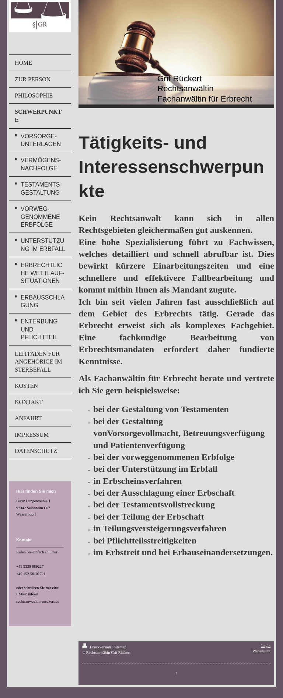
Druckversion (97, 647)
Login (265, 646)
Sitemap (119, 647)
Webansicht (261, 651)
